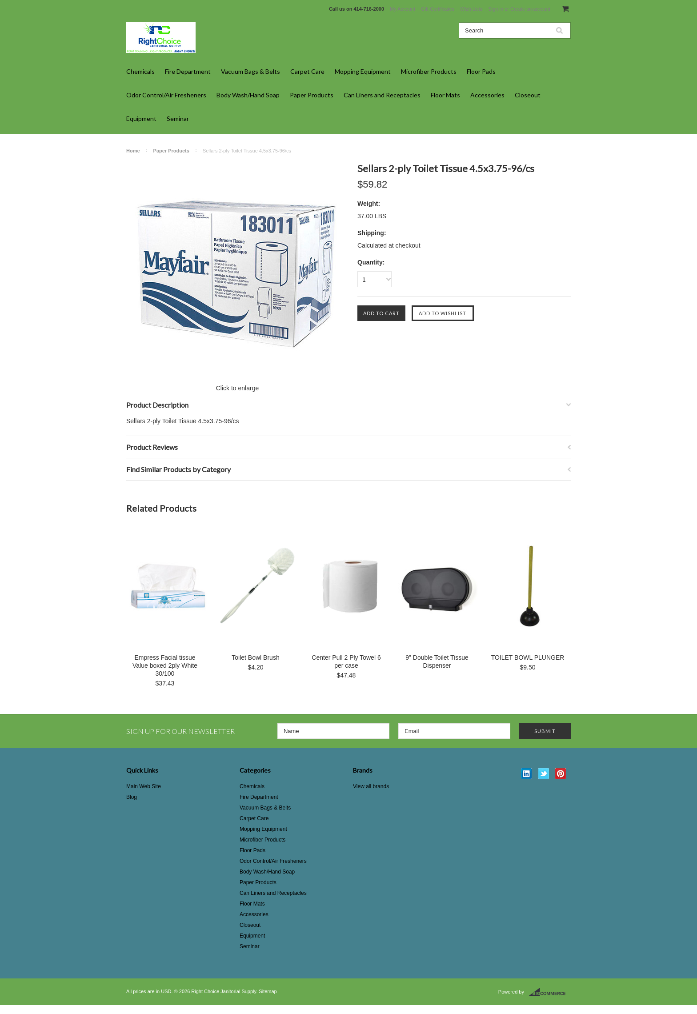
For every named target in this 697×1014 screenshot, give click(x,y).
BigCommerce (550, 992)
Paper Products (311, 95)
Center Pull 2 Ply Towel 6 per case (346, 661)
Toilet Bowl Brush (255, 657)
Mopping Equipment (363, 71)
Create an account (530, 9)
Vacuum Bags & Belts (250, 71)
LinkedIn (526, 773)
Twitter (543, 773)
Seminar (178, 118)
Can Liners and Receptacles (382, 95)
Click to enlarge (237, 388)
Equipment (141, 118)
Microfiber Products (429, 71)
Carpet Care (307, 71)
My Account (402, 9)
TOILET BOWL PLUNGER (528, 657)
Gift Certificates (437, 9)
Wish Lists (471, 9)
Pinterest (560, 773)
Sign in (495, 9)
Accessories (487, 95)
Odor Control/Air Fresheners (166, 95)
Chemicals (140, 71)
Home (133, 150)
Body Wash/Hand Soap (248, 95)
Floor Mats (445, 95)
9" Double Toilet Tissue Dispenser (437, 661)
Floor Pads (481, 71)
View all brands (371, 786)
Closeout (528, 95)
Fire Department (188, 71)
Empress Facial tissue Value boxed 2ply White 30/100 (164, 665)
